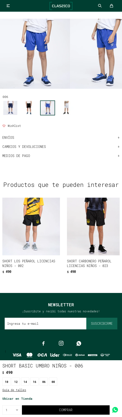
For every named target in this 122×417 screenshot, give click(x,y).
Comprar (66, 410)
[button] (51, 274)
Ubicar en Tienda (17, 398)
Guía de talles (14, 390)
